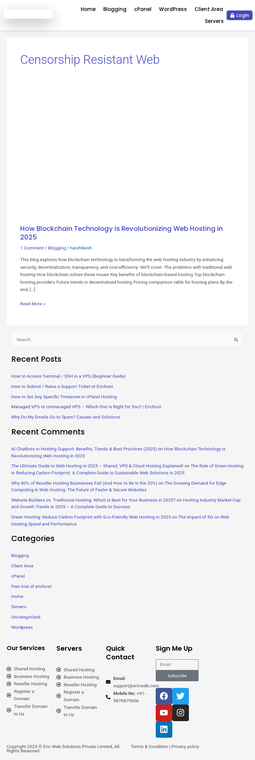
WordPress (173, 9)
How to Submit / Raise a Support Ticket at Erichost (62, 386)
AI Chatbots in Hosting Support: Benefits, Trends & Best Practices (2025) (84, 448)
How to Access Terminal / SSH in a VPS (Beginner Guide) (68, 376)
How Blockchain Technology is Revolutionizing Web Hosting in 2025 (121, 233)
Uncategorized (26, 616)
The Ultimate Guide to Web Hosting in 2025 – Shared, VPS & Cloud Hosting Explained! (97, 465)
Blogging (115, 9)
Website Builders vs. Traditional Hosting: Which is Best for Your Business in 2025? (93, 500)
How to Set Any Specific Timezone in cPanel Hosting (64, 396)
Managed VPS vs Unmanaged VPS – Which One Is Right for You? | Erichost (86, 406)
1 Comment (32, 247)
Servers (214, 21)
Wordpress (22, 627)
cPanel (142, 9)
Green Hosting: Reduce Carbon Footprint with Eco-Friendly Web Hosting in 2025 (91, 517)
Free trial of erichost (31, 586)
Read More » (32, 303)
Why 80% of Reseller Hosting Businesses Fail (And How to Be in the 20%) (84, 483)
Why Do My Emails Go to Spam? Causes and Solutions (66, 417)
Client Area (209, 9)
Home (88, 9)
